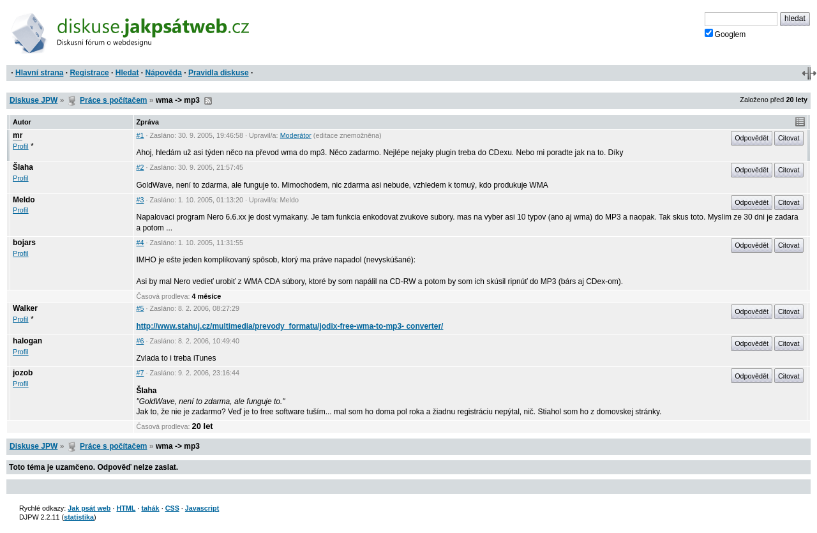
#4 (140, 242)
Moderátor (295, 135)
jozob (23, 372)
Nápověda (164, 72)
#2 (140, 167)
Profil (21, 146)
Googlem (725, 34)
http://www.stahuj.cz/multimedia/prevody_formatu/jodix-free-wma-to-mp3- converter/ (290, 326)
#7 (140, 373)
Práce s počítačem (113, 100)
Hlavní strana (39, 72)
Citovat (789, 138)
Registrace (89, 72)
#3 (140, 200)
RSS (208, 101)
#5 (140, 308)
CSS (172, 508)
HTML (125, 508)
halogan (27, 340)
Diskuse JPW (33, 100)
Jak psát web (89, 508)
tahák (150, 508)
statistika (79, 517)
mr (17, 135)
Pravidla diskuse (218, 72)
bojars (24, 242)
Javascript (202, 508)
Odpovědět (751, 138)
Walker (25, 308)
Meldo (24, 199)
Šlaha (23, 167)
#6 (140, 341)
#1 (140, 135)
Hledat (127, 72)
